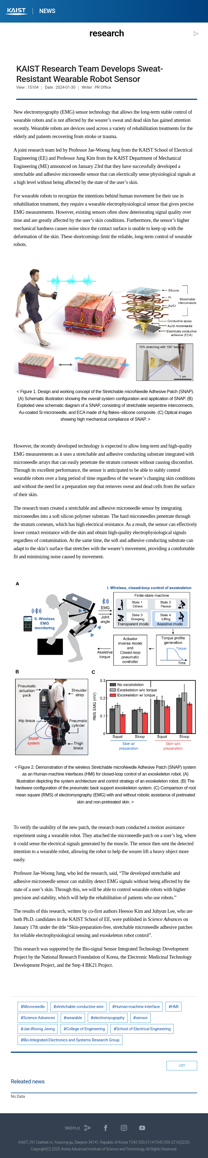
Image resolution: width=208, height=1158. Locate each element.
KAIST (17, 12)
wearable (74, 1017)
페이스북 (106, 1128)
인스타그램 (124, 1128)
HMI (174, 1006)
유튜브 (142, 1128)
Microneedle (34, 1006)
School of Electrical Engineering (143, 1028)
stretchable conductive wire (79, 1006)
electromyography (109, 1017)
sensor (142, 1017)
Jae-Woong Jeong (39, 1028)
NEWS (47, 11)
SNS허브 (72, 1128)
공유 (196, 34)
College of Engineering (85, 1028)
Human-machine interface (137, 1006)
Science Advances (39, 1017)
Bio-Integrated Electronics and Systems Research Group (71, 1040)
